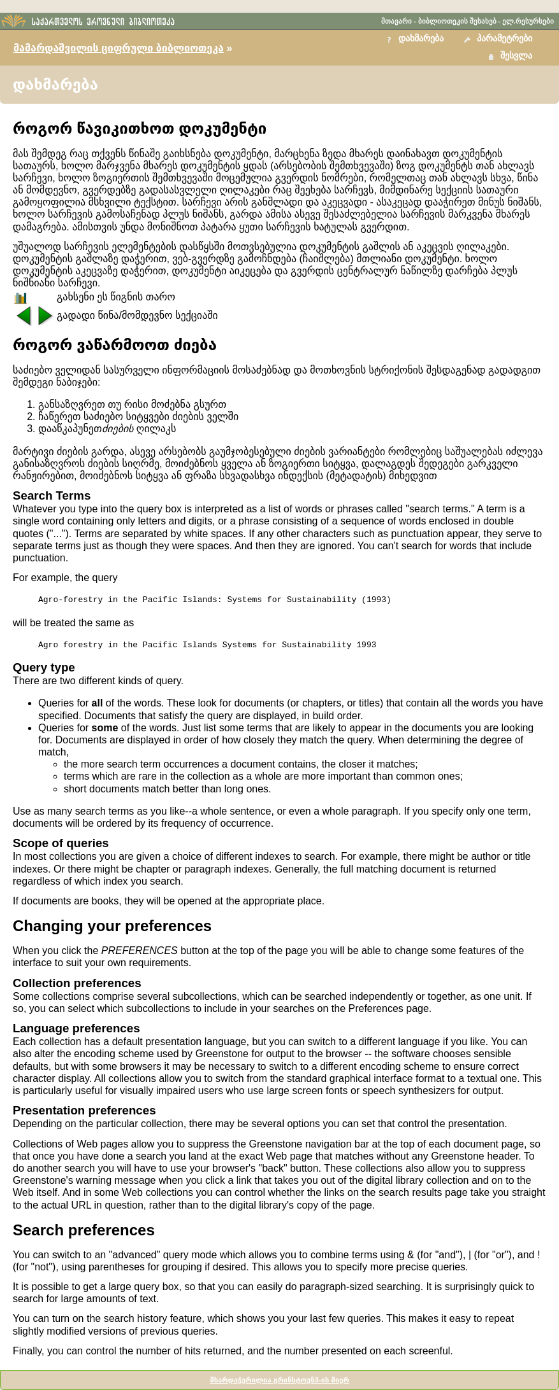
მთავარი (396, 21)
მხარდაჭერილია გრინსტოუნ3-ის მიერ (279, 1380)
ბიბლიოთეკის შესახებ (457, 21)
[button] (499, 39)
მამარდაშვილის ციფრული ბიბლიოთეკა (118, 48)
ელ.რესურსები (528, 21)
